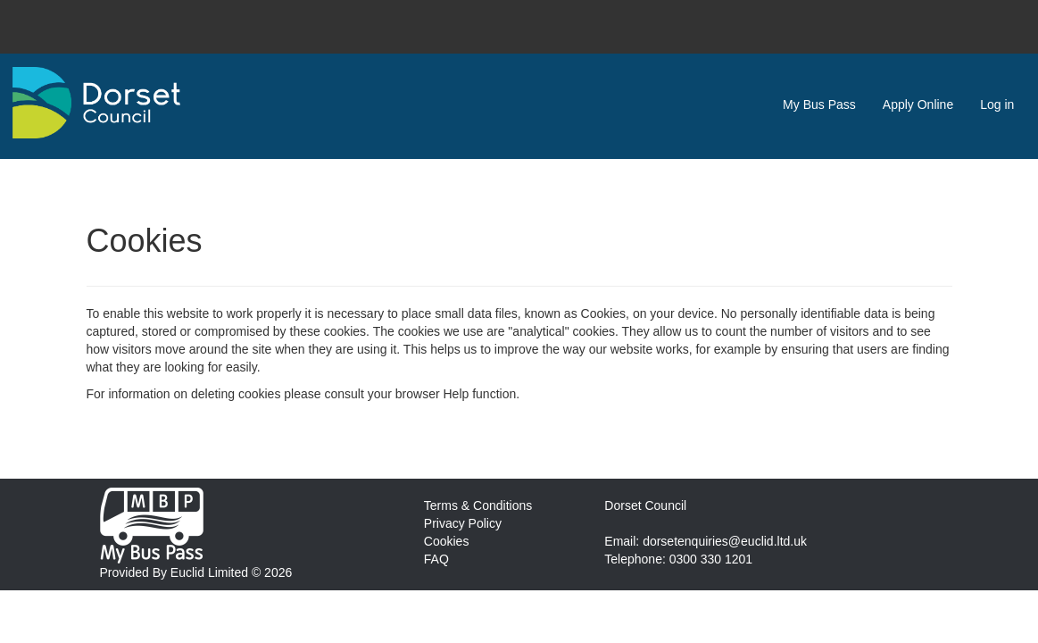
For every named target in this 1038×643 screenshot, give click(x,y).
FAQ (436, 559)
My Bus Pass (819, 104)
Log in (997, 104)
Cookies (446, 541)
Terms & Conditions (478, 505)
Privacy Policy (463, 523)
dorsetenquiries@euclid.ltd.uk (725, 541)
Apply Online (918, 104)
